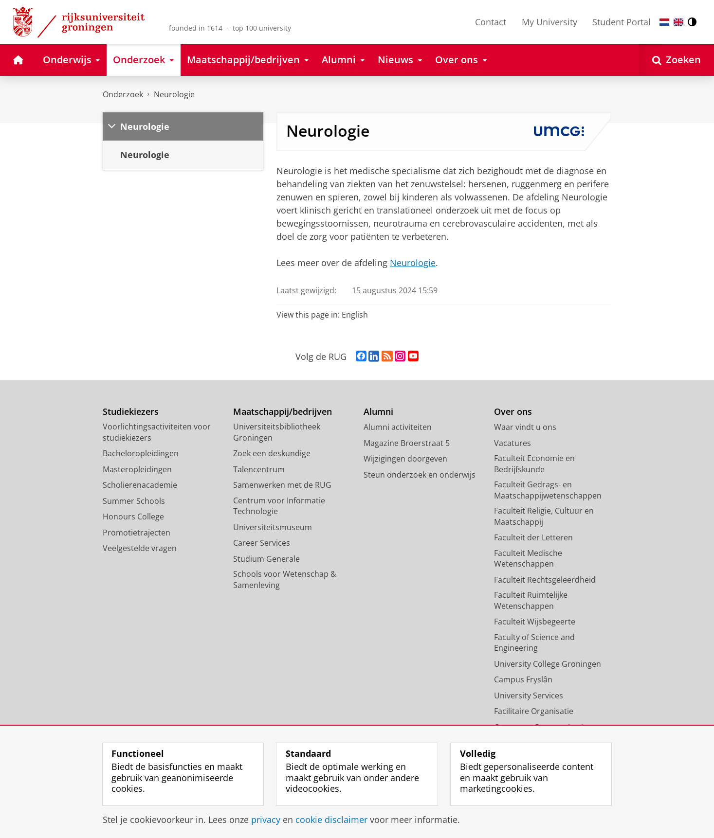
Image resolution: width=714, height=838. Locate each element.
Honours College (133, 516)
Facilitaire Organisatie (533, 711)
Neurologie (174, 94)
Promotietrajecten (136, 532)
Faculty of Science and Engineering (534, 643)
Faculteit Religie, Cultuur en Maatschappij (544, 516)
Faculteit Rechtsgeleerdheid (545, 579)
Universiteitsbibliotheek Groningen (276, 432)
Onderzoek (123, 94)
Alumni (378, 411)
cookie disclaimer (331, 819)
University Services (528, 695)
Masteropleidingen (137, 469)
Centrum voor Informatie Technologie (279, 506)
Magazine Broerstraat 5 (407, 443)
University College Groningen (547, 664)
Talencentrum (259, 469)
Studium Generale (266, 558)
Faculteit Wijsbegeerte (534, 621)
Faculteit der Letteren (533, 537)
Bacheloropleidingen (141, 453)
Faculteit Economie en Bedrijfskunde (534, 464)
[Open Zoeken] (676, 60)
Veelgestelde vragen (140, 548)
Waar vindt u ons (525, 427)
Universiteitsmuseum (272, 527)
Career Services (261, 542)
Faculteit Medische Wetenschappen (528, 559)
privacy (265, 819)
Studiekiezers (131, 411)
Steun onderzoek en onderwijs (420, 474)
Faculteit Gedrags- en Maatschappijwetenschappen (548, 490)
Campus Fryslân (523, 679)
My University (549, 22)
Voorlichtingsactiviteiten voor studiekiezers (157, 432)
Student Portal (621, 22)
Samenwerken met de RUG (282, 485)
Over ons (513, 411)
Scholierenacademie (140, 485)
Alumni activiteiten (398, 427)
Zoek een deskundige (272, 453)
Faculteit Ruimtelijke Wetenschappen (531, 600)
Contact (490, 22)
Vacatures (512, 443)
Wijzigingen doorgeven (405, 458)
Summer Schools (134, 501)
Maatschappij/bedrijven (282, 411)
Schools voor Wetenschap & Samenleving (284, 579)
